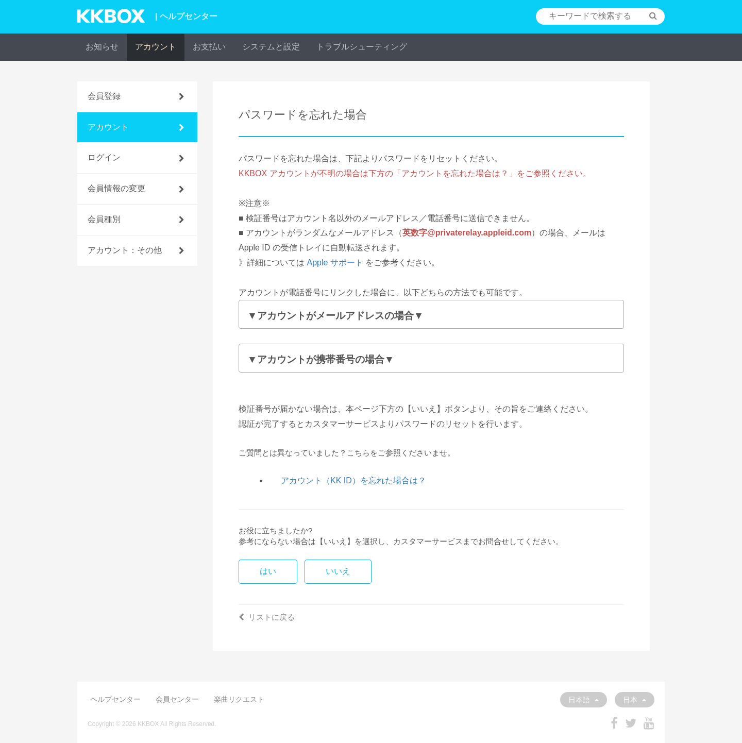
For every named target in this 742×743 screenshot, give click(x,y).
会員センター (177, 699)
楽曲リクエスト (239, 699)
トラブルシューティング (361, 46)
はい (268, 571)
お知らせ (102, 46)
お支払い (209, 46)
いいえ (338, 571)
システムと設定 (271, 46)
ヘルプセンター (115, 699)
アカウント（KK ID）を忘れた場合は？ (353, 480)
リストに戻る (267, 617)
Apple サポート (335, 262)
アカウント (155, 46)
